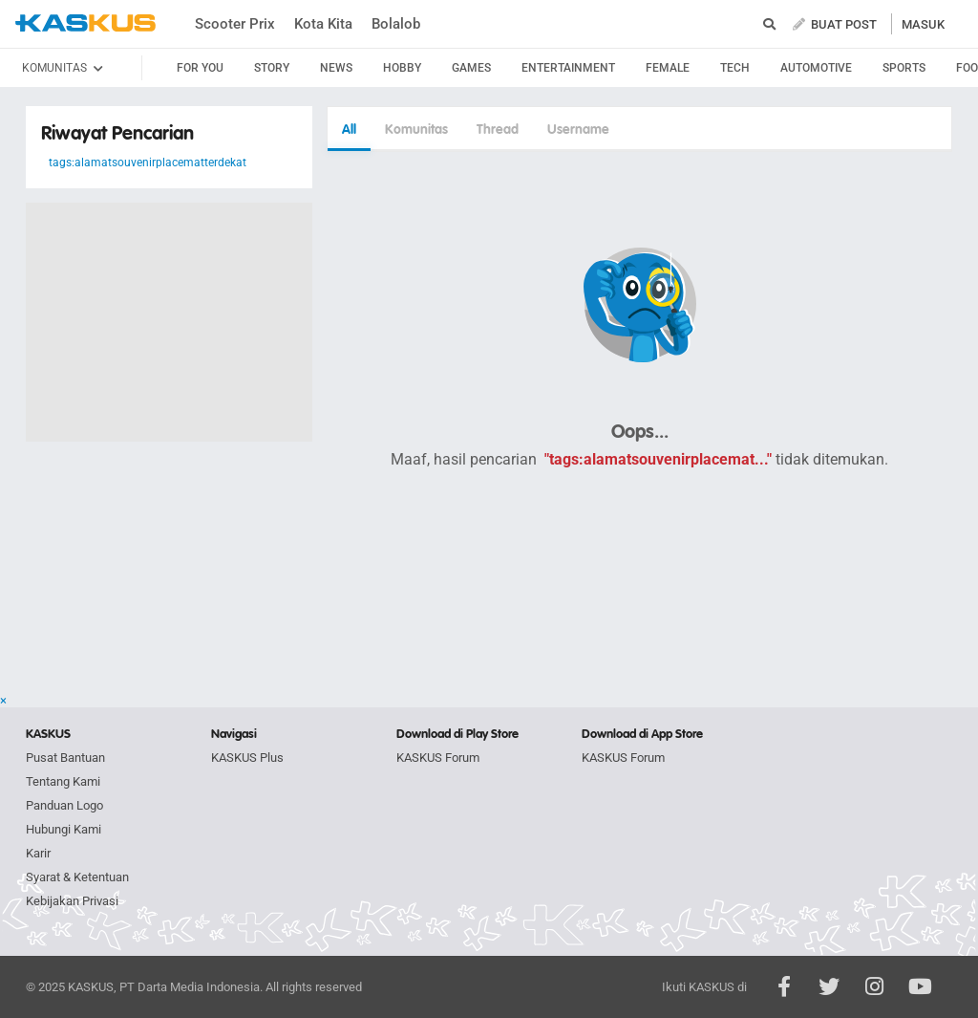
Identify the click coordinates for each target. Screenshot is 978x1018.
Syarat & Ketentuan (77, 877)
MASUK (923, 24)
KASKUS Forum (437, 757)
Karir (38, 853)
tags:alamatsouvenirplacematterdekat (147, 162)
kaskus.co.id (85, 23)
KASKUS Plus (247, 757)
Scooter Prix (235, 23)
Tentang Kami (63, 781)
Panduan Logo (64, 805)
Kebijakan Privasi (72, 901)
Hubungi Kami (63, 829)
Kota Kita (323, 23)
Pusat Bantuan (65, 757)
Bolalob (396, 23)
